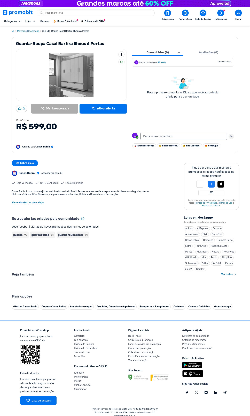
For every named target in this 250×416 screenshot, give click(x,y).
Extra (188, 245)
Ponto (214, 257)
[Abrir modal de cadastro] (238, 15)
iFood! (188, 269)
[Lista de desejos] (103, 109)
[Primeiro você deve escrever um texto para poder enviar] (231, 136)
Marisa (188, 251)
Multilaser (202, 251)
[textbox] (183, 136)
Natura (215, 251)
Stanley (200, 269)
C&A (205, 234)
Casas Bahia (192, 240)
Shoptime (227, 257)
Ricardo (162, 62)
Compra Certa (225, 240)
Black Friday (134, 411)
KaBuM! (217, 263)
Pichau (229, 263)
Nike (203, 257)
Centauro (208, 240)
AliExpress (202, 228)
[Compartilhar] (121, 62)
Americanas (191, 234)
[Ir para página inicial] (14, 31)
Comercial (79, 411)
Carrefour (217, 234)
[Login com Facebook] (211, 184)
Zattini (204, 263)
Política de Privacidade (206, 203)
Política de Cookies (211, 205)
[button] (199, 184)
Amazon (217, 228)
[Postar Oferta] (185, 15)
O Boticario (191, 257)
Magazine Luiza (218, 245)
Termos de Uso (225, 203)
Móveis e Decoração (29, 31)
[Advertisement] (77, 253)
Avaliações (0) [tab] (208, 52)
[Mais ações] (121, 54)
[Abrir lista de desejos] (203, 15)
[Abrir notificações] (221, 15)
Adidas (189, 228)
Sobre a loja (25, 163)
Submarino (191, 263)
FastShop (201, 245)
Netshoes (229, 251)
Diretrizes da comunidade (195, 411)
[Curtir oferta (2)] (21, 108)
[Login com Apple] (220, 184)
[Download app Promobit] (167, 15)
